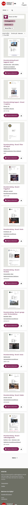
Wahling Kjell (7, 357)
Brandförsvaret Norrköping (10, 193)
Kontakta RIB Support (6, 494)
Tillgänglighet (4, 483)
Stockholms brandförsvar (10, 234)
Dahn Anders (15, 64)
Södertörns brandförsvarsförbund (12, 442)
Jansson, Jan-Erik (8, 397)
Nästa (14, 458)
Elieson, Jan (6, 106)
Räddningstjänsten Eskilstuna (11, 276)
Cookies (3, 486)
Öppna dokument (12, 73)
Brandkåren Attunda (9, 108)
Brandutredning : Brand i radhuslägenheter (11, 436)
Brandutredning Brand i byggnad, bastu (11, 61)
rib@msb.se (4, 499)
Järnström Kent (7, 64)
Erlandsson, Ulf (7, 231)
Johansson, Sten (16, 440)
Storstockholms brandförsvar (11, 318)
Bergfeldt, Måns (8, 316)
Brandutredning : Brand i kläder (14, 395)
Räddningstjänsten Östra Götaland (12, 151)
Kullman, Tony (7, 440)
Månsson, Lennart (8, 191)
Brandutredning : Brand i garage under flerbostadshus (14, 313)
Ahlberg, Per (7, 148)
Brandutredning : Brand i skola (13, 229)
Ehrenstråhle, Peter (8, 274)
